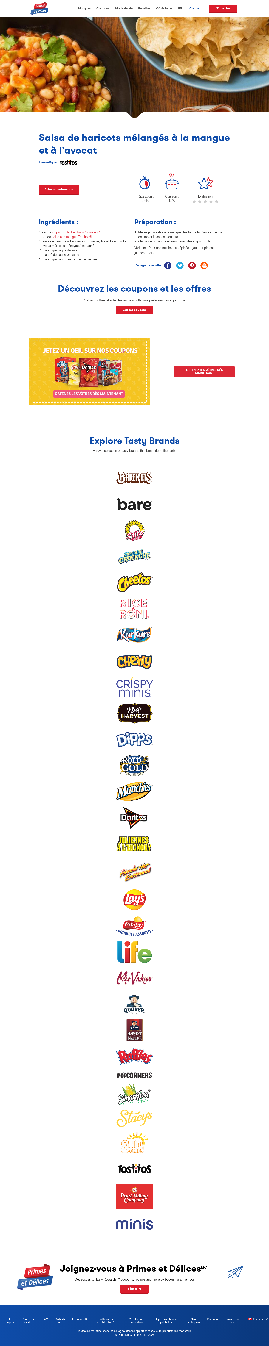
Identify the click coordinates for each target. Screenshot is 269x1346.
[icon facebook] (168, 265)
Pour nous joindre (28, 1320)
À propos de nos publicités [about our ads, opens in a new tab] (163, 1321)
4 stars (211, 203)
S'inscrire (223, 8)
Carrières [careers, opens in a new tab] (211, 1319)
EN (180, 8)
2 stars (200, 203)
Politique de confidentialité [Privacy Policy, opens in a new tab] (102, 1321)
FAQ (45, 1319)
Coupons (103, 8)
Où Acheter (164, 8)
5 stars (217, 203)
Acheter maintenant (58, 189)
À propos (9, 1320)
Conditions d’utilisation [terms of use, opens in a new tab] (132, 1321)
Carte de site (60, 1320)
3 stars (205, 203)
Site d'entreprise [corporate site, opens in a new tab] (192, 1321)
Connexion (197, 8)
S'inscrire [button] (134, 1289)
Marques (84, 8)
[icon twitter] (180, 265)
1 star (194, 203)
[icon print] (204, 265)
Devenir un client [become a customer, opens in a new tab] (230, 1321)
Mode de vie (124, 8)
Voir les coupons (134, 310)
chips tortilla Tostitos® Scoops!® (76, 232)
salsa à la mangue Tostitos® (72, 237)
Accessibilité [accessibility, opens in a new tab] (78, 1319)
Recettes (144, 8)
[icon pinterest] (192, 265)
